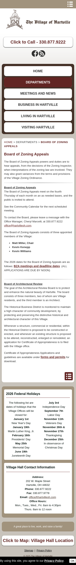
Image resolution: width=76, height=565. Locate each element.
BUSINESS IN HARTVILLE (38, 104)
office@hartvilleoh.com (17, 225)
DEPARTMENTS (38, 82)
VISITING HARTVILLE (38, 127)
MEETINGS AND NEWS (38, 93)
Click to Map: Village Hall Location (38, 540)
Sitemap (28, 550)
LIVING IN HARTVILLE (38, 116)
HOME (38, 71)
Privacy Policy (44, 550)
